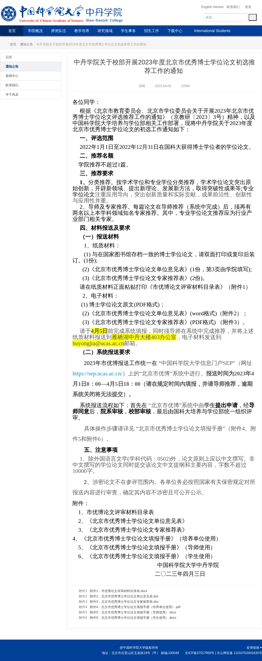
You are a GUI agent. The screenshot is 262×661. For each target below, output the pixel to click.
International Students (212, 31)
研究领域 (105, 31)
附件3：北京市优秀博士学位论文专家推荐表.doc (124, 602)
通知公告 (26, 44)
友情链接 (254, 648)
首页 (12, 31)
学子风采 (12, 94)
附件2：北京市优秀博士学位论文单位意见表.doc (124, 596)
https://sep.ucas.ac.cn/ (97, 373)
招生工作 (151, 31)
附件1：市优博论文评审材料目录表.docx (118, 591)
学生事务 (128, 31)
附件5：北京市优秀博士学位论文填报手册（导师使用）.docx (133, 612)
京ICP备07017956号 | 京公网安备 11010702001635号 (223, 653)
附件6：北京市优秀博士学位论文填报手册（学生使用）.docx (133, 618)
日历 (9, 57)
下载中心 (174, 31)
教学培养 (81, 31)
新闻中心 (12, 76)
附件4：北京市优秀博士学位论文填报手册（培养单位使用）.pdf (135, 607)
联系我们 (12, 85)
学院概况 (35, 31)
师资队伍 (58, 31)
